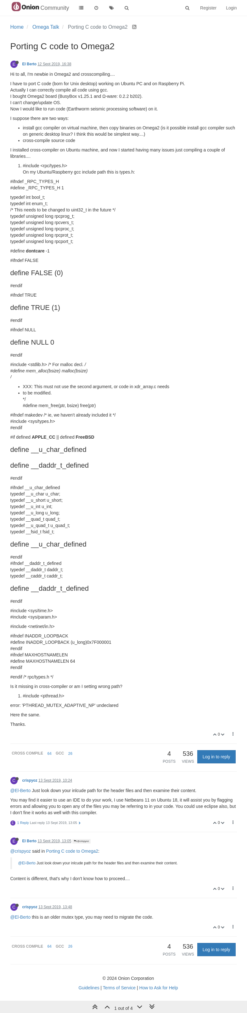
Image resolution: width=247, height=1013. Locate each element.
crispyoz (29, 780)
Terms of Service (119, 987)
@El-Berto (20, 790)
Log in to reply (216, 756)
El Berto (29, 64)
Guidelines (89, 987)
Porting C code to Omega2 (72, 851)
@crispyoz (81, 841)
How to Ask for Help (158, 987)
